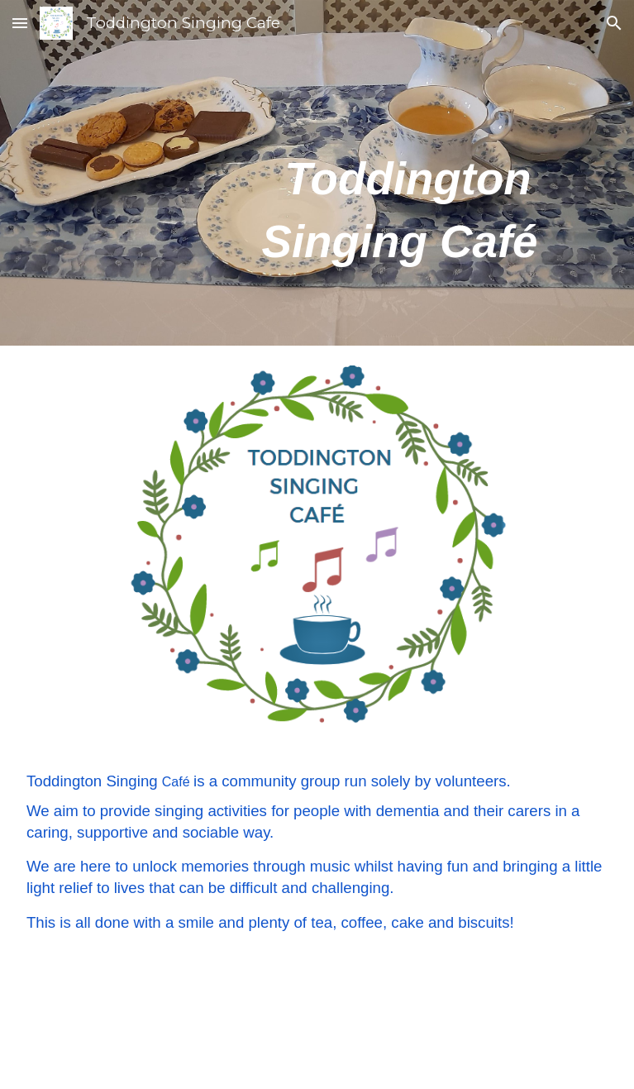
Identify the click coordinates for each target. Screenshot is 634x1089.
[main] (317, 172)
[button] (20, 22)
